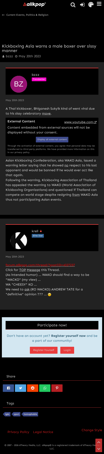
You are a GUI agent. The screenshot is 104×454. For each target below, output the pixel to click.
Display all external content (52, 139)
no (66, 165)
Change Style (92, 430)
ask (27, 289)
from (76, 195)
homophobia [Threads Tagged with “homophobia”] (30, 414)
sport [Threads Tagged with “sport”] (16, 414)
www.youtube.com (78, 122)
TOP (22, 270)
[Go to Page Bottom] (98, 448)
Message (33, 270)
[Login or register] (82, 4)
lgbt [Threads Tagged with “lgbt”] (7, 414)
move (46, 113)
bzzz (9, 56)
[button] (99, 3)
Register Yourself (43, 350)
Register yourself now (68, 336)
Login (67, 350)
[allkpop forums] (34, 4)
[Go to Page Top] (98, 442)
